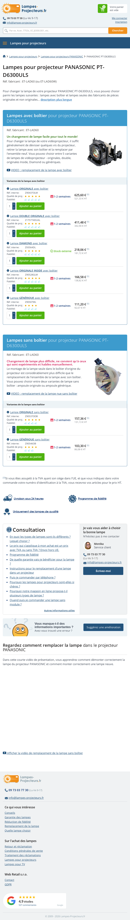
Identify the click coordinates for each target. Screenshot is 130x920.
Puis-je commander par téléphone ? (32, 577)
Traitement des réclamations (23, 855)
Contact (9, 880)
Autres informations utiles (59, 610)
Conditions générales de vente (24, 850)
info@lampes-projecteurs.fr (20, 22)
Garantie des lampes (18, 817)
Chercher (117, 30)
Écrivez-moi (103, 571)
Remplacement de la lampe (22, 826)
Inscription (121, 22)
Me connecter (119, 18)
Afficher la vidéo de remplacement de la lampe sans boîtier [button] (43, 753)
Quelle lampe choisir (18, 830)
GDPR (8, 884)
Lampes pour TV (15, 864)
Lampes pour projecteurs (23, 56)
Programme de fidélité (24, 554)
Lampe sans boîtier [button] (28, 412)
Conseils (10, 813)
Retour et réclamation (18, 846)
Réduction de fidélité (18, 821)
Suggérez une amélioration (103, 627)
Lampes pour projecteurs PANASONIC (62, 56)
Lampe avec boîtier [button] (27, 188)
